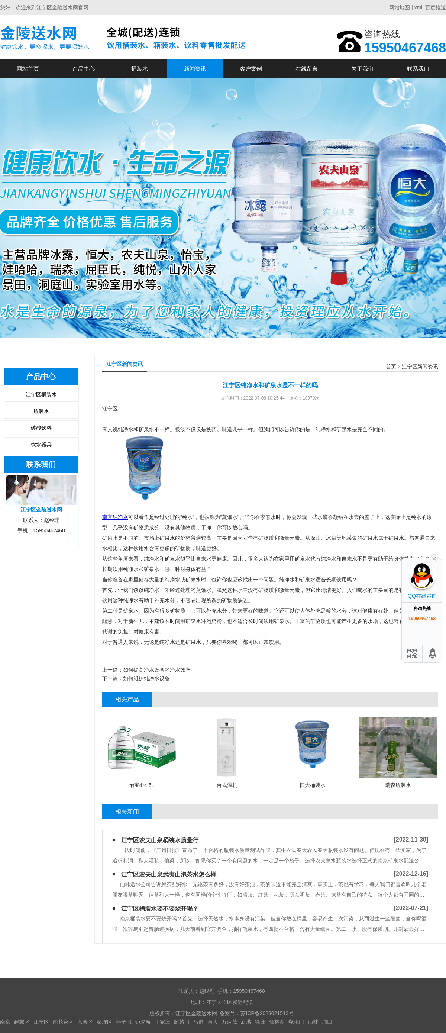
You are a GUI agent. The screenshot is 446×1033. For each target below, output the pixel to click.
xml (418, 7)
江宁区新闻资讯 (420, 366)
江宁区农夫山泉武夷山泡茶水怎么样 (168, 874)
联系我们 (418, 68)
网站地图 (399, 7)
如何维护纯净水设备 (146, 678)
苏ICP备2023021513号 (267, 1013)
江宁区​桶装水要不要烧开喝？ (159, 909)
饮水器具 (41, 445)
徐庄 (260, 1022)
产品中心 (83, 68)
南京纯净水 (115, 517)
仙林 (313, 1022)
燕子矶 (124, 1022)
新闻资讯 (195, 68)
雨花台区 (63, 1022)
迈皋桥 (143, 1022)
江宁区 (41, 1022)
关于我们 (362, 68)
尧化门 (296, 1022)
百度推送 (435, 7)
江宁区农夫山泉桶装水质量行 (159, 840)
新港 (246, 1022)
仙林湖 (277, 1022)
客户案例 (251, 68)
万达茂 (229, 1022)
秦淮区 (104, 1022)
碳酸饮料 (41, 428)
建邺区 (22, 1022)
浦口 (327, 1022)
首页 (391, 366)
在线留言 (306, 68)
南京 (5, 1022)
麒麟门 (182, 1022)
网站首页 (28, 68)
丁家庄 (162, 1022)
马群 (198, 1022)
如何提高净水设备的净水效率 (157, 670)
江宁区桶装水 (41, 394)
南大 (212, 1022)
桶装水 (139, 68)
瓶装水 (41, 411)
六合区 (85, 1022)
